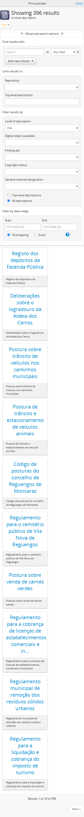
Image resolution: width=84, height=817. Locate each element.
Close (79, 3)
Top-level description (19, 95)
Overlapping (17, 235)
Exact (40, 235)
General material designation (24, 179)
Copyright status (16, 165)
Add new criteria (20, 61)
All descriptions (19, 201)
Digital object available (19, 136)
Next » (76, 809)
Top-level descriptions (24, 195)
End (44, 220)
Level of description (18, 121)
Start (8, 220)
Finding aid (12, 150)
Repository (12, 80)
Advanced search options (42, 34)
